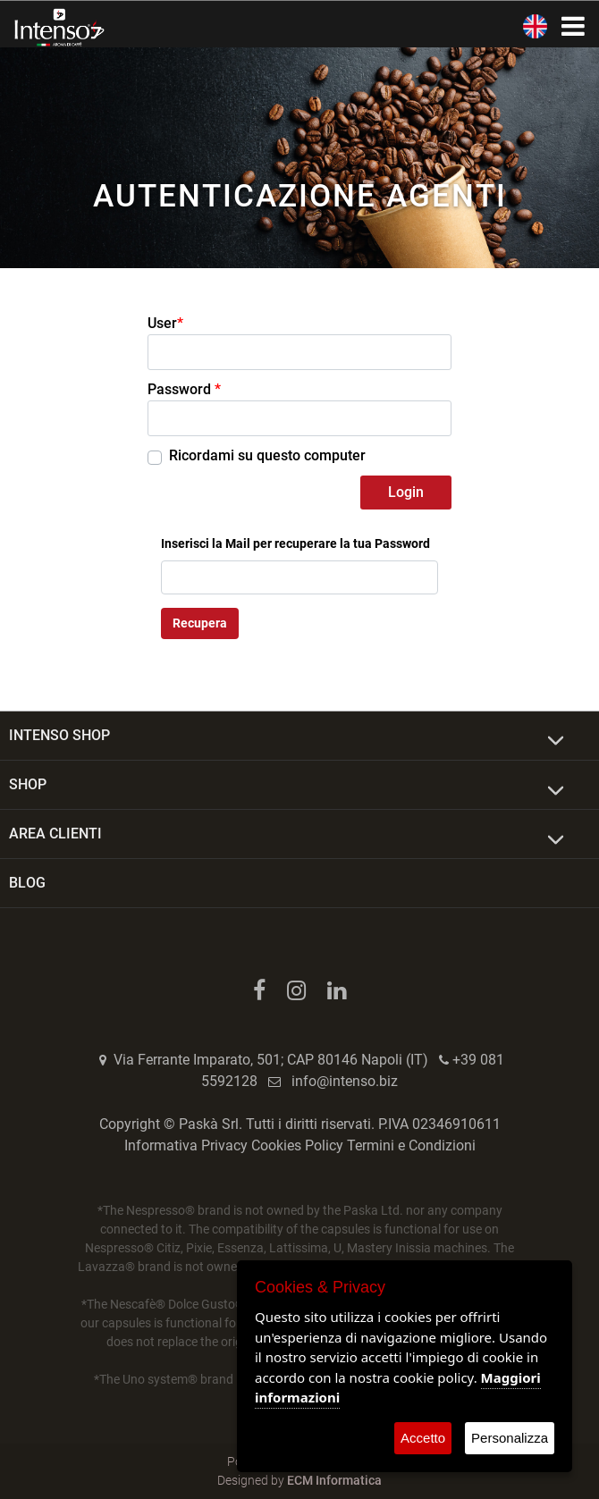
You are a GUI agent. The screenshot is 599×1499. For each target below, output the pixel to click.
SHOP (27, 784)
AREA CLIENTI (55, 833)
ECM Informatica (334, 1480)
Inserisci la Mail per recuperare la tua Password (295, 543)
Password (184, 389)
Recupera (200, 623)
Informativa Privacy (186, 1145)
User (165, 323)
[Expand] (555, 741)
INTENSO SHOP (59, 735)
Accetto (423, 1437)
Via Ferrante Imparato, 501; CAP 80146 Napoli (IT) (271, 1059)
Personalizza (509, 1437)
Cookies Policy (297, 1145)
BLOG (27, 882)
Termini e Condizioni (411, 1145)
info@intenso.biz (344, 1081)
